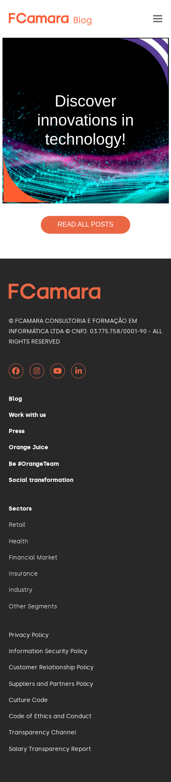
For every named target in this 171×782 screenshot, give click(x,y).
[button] (157, 18)
